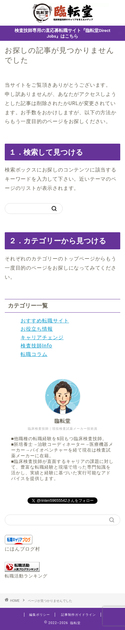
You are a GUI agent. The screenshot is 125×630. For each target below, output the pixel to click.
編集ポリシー (39, 615)
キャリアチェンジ (42, 337)
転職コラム (34, 354)
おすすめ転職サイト (45, 321)
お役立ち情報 (37, 329)
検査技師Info (36, 346)
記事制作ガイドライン (78, 615)
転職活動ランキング (26, 575)
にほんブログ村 (22, 549)
